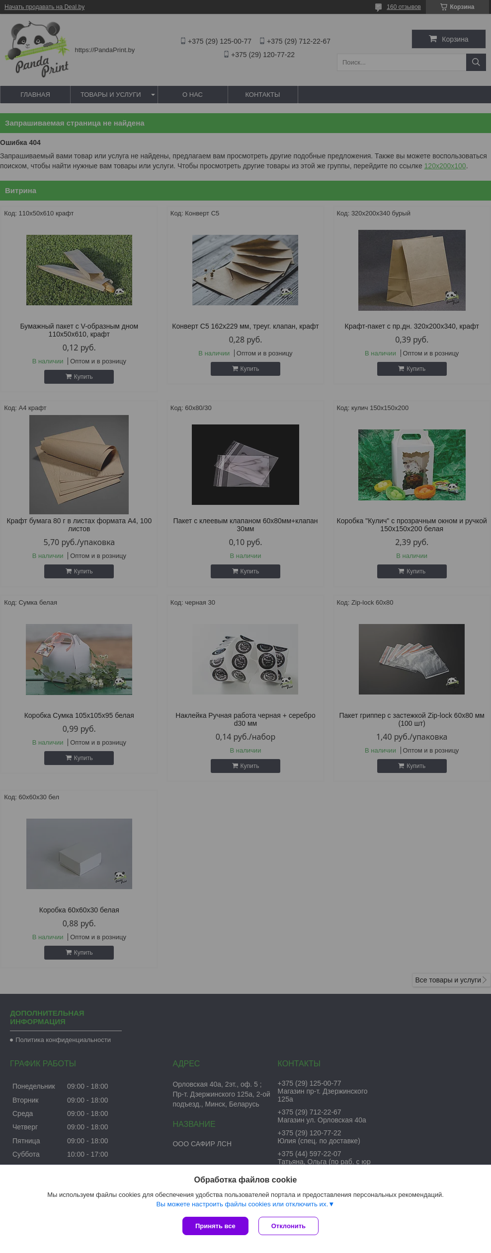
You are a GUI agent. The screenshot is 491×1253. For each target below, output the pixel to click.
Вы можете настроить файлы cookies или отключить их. (242, 1204)
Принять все (215, 1226)
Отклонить (288, 1226)
